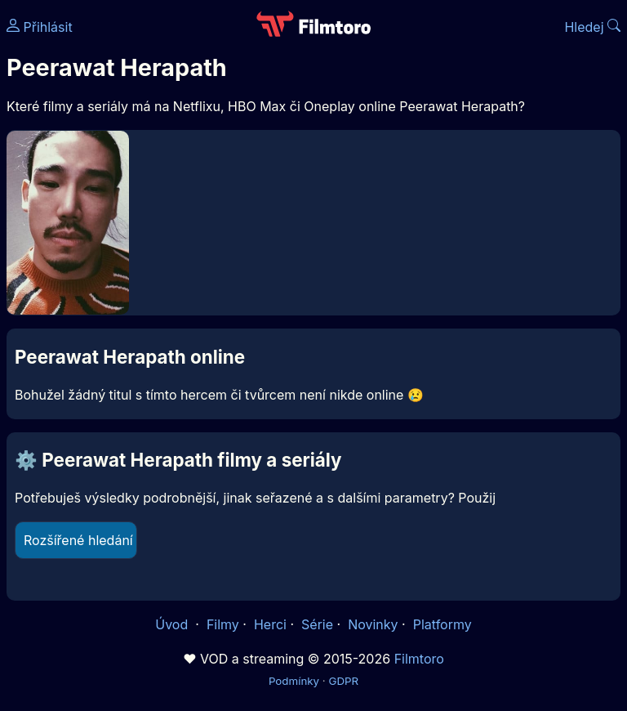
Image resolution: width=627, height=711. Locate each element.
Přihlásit (40, 27)
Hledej (592, 27)
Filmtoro (419, 659)
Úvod (173, 624)
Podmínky (294, 680)
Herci (270, 624)
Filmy (223, 624)
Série (317, 624)
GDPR (343, 680)
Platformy (442, 624)
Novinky (373, 624)
